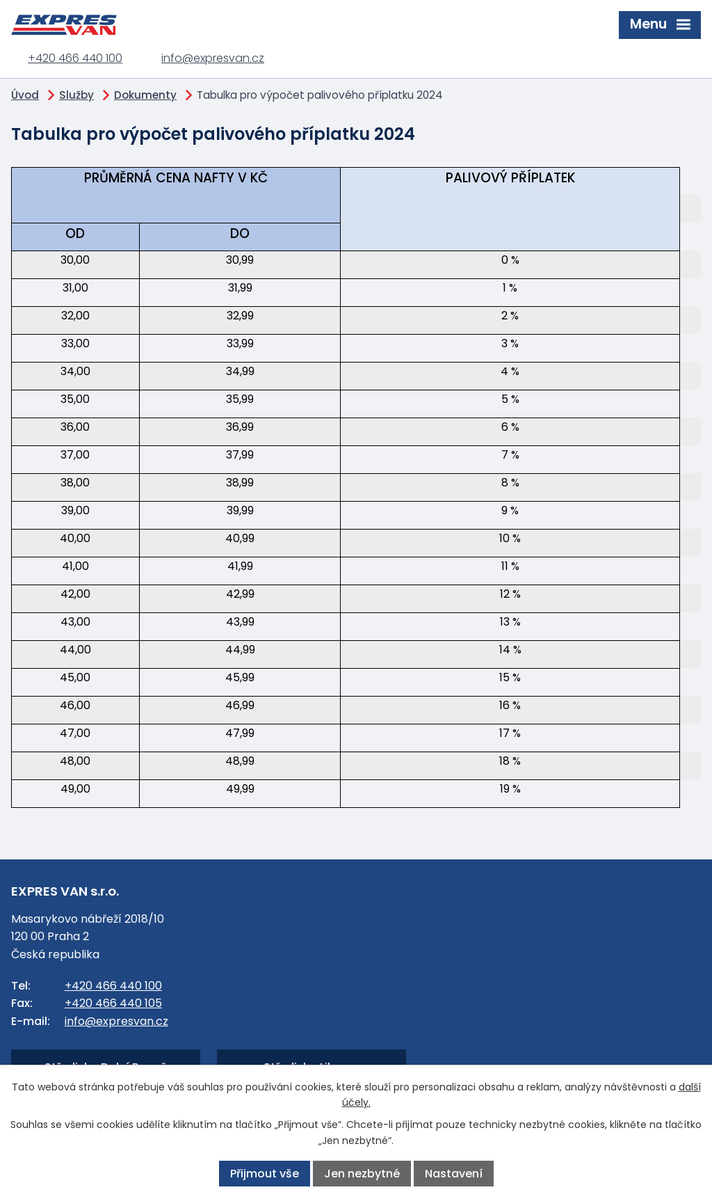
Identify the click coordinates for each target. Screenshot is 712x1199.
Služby (76, 95)
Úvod (25, 95)
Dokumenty (145, 95)
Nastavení (454, 1174)
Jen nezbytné (362, 1174)
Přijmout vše (264, 1174)
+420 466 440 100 (75, 58)
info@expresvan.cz (212, 58)
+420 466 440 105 (113, 1003)
